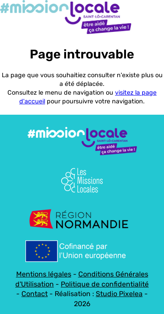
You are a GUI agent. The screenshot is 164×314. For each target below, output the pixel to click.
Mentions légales (43, 274)
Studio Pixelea (119, 294)
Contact (34, 294)
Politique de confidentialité (105, 284)
